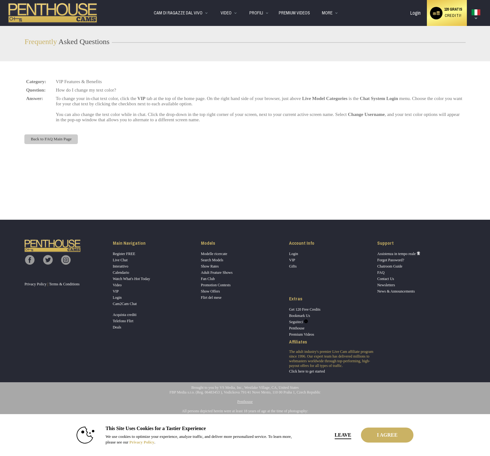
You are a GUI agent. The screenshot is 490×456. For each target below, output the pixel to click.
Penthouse (296, 328)
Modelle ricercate (214, 254)
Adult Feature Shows (216, 272)
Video (226, 13)
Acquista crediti (125, 315)
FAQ (380, 272)
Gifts (293, 266)
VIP (116, 291)
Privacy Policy (35, 284)
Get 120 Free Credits (304, 309)
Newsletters (386, 285)
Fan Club (208, 279)
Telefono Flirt (123, 321)
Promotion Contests (216, 285)
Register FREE (124, 254)
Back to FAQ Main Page (51, 139)
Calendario (121, 272)
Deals (117, 327)
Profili (256, 13)
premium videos (294, 13)
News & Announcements (396, 291)
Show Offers (210, 291)
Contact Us (385, 279)
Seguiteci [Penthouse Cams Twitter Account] (298, 322)
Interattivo (120, 266)
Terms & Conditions (64, 284)
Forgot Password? (390, 260)
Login (415, 13)
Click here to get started (307, 371)
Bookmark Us (299, 315)
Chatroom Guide (389, 266)
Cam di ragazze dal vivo (178, 13)
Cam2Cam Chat (125, 304)
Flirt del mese (211, 297)
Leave (332, 435)
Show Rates (210, 266)
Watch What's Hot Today (131, 279)
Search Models (212, 260)
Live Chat (120, 260)
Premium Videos (301, 334)
